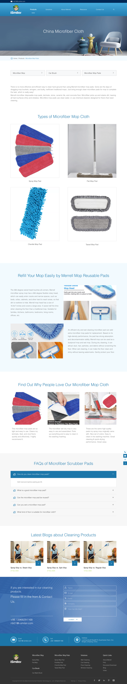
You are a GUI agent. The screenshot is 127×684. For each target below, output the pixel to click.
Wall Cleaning (85, 660)
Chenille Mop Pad (60, 665)
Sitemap (73, 681)
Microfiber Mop (19, 73)
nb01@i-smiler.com (18, 1)
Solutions (49, 9)
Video (105, 670)
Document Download (109, 665)
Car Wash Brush (37, 673)
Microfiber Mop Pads (32, 58)
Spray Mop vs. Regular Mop (95, 568)
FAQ (104, 662)
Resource (83, 9)
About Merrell (66, 9)
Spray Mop (35, 660)
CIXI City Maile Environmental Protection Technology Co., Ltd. (37, 681)
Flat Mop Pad (59, 662)
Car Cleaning (85, 662)
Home (15, 58)
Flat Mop (35, 662)
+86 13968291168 (22, 619)
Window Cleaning (86, 668)
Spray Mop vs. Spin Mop (57, 568)
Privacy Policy (82, 681)
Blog (104, 668)
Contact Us (100, 9)
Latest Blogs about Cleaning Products (63, 534)
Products (33, 9)
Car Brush (53, 73)
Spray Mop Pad (59, 660)
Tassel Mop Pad (60, 668)
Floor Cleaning (85, 665)
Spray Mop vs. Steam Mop (21, 568)
